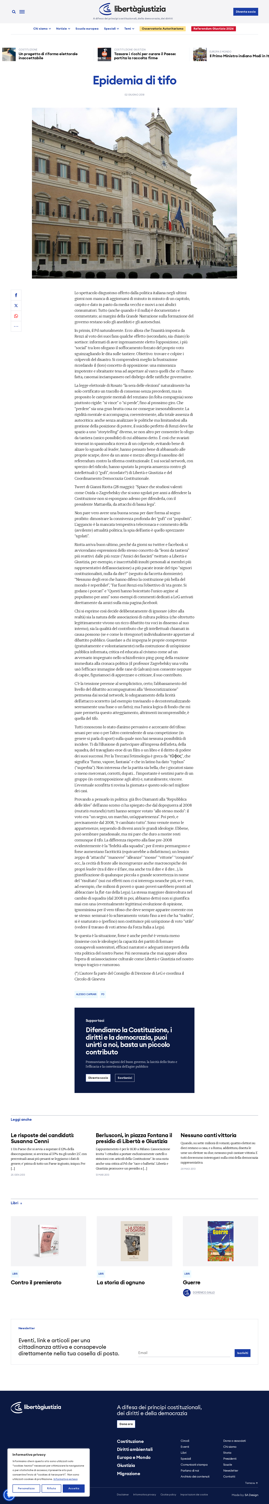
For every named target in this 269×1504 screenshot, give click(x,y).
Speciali (110, 28)
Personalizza (26, 1488)
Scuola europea (86, 28)
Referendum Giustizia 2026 (214, 28)
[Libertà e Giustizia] (132, 9)
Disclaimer (123, 1495)
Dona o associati (234, 1440)
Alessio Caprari (86, 994)
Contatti (229, 1476)
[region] (48, 1472)
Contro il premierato (36, 1282)
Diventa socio (246, 11)
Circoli (185, 1440)
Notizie (61, 28)
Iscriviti (242, 1353)
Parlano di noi (190, 1470)
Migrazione (128, 1474)
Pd (102, 994)
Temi (127, 28)
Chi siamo (40, 28)
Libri (16, 1203)
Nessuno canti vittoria (208, 1135)
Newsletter (230, 1470)
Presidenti (229, 1458)
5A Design (245, 1495)
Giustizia (126, 1465)
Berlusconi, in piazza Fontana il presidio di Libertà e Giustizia (134, 1138)
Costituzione (130, 1441)
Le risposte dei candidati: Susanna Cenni (42, 1138)
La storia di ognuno (121, 1282)
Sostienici (125, 1077)
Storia (227, 1452)
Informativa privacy (144, 1495)
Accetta (73, 1488)
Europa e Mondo (133, 1457)
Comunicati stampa (194, 1464)
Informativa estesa (65, 1479)
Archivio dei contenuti (195, 1476)
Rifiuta (51, 1488)
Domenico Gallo (199, 1293)
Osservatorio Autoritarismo (162, 28)
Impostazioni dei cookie (194, 1495)
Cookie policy (168, 1495)
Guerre (191, 1282)
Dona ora (126, 1424)
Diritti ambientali (134, 1449)
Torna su (251, 1483)
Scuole (227, 1464)
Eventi (185, 1446)
